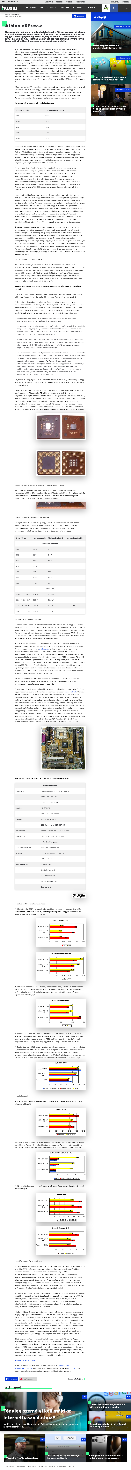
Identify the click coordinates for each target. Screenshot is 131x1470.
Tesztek (59, 2)
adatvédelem (61, 1466)
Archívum (49, 2)
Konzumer (90, 7)
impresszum (10, 1466)
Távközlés (64, 7)
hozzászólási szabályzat (47, 1466)
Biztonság (77, 7)
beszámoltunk (70, 692)
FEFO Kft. (72, 1368)
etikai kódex (32, 1466)
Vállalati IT (31, 7)
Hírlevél (115, 2)
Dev (41, 7)
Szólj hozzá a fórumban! (25, 1360)
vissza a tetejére (75, 1379)
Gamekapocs (13, 2)
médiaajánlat (21, 1466)
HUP (3, 2)
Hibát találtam (27, 1379)
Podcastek (80, 2)
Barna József (15, 14)
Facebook (79, 16)
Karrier (125, 2)
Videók (69, 2)
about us (71, 1466)
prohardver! (44, 649)
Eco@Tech (51, 7)
